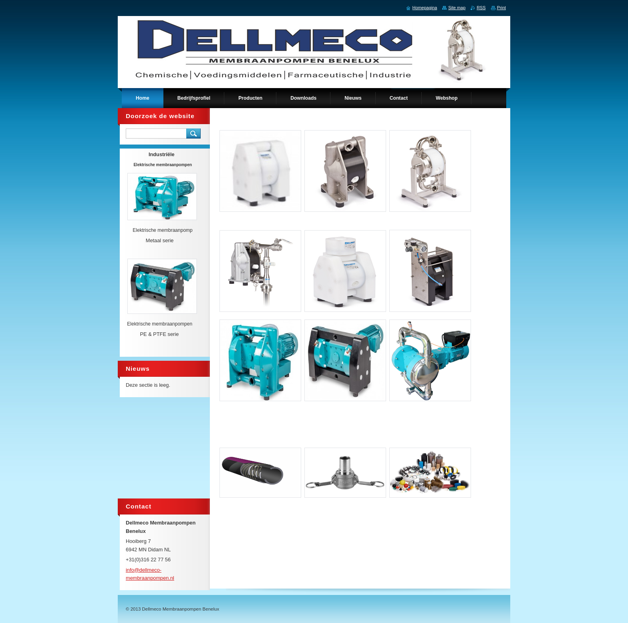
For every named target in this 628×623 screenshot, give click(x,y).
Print (501, 7)
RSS (481, 7)
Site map (456, 7)
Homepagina (425, 7)
